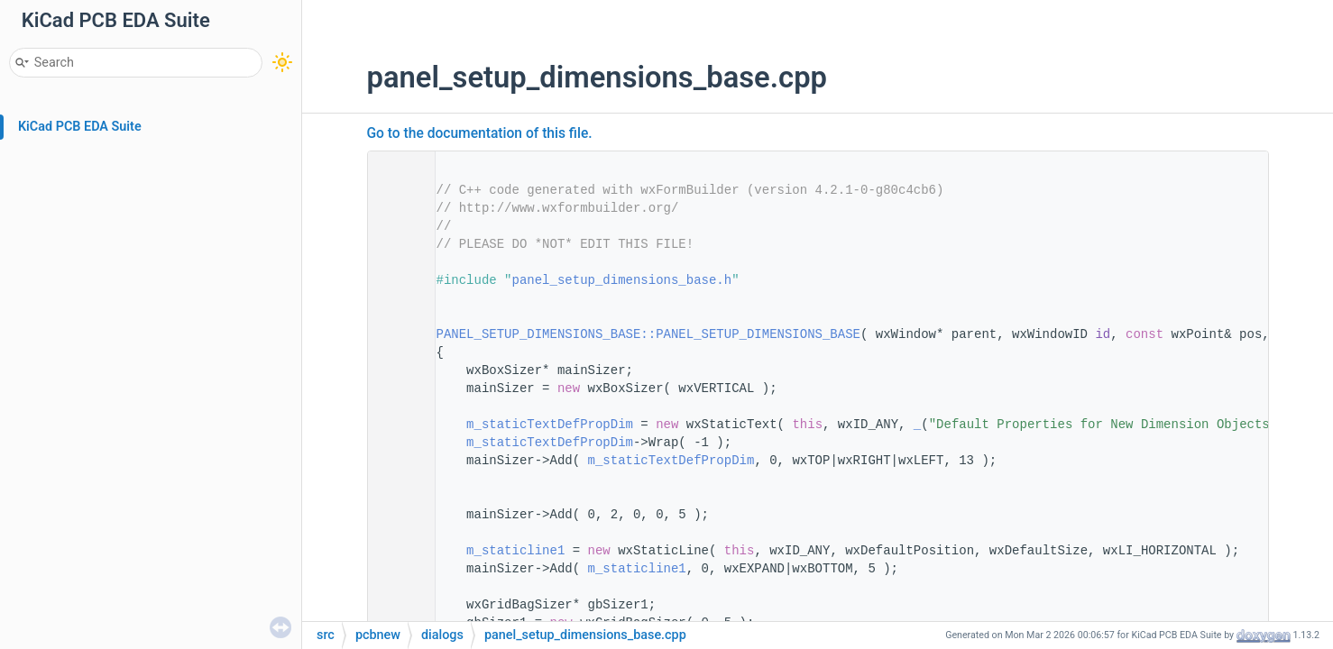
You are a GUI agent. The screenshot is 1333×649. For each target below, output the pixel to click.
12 (395, 334)
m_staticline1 (515, 551)
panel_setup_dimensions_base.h (622, 280)
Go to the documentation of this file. (480, 133)
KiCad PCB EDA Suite (80, 126)
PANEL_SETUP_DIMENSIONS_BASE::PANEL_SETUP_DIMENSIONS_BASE (648, 334)
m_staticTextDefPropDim (549, 424)
